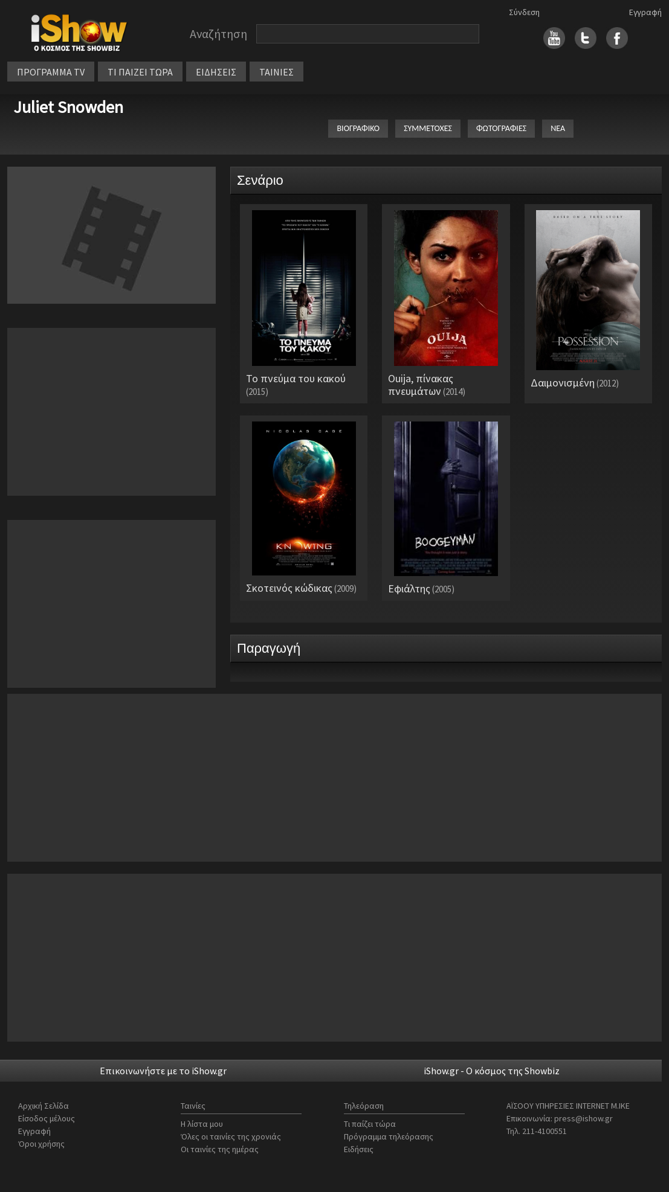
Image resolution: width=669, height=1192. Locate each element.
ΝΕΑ (558, 128)
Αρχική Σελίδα (43, 1105)
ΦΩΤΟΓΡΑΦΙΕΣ (501, 128)
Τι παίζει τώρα (370, 1123)
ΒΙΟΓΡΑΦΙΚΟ (358, 128)
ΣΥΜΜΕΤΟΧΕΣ (428, 128)
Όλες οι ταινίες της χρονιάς (231, 1136)
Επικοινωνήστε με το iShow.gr (163, 1071)
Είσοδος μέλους (46, 1118)
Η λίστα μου (202, 1123)
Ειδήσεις (358, 1149)
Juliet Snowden (68, 107)
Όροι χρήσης (41, 1143)
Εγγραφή (645, 12)
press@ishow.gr (583, 1118)
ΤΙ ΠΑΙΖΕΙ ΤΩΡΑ (140, 72)
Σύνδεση (524, 12)
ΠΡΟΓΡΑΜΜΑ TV (51, 72)
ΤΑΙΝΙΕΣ (276, 72)
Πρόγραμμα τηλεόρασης (388, 1136)
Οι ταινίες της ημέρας (220, 1149)
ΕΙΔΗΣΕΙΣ (216, 72)
